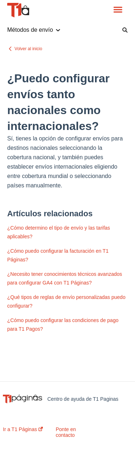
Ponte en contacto (66, 432)
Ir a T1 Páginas (23, 429)
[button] (118, 10)
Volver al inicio (28, 48)
